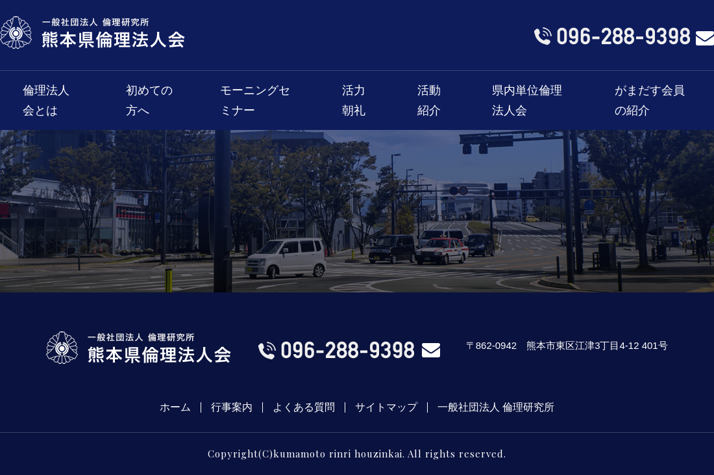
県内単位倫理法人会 (527, 100)
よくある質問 (304, 407)
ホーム (175, 407)
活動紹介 (429, 100)
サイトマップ (386, 407)
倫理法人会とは (46, 100)
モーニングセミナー (255, 100)
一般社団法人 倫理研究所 (495, 407)
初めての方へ (149, 100)
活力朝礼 (353, 100)
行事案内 (231, 407)
